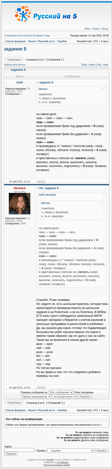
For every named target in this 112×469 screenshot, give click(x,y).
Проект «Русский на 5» (41, 41)
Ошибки (62, 41)
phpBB (50, 460)
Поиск (95, 28)
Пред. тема (87, 64)
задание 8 (15, 48)
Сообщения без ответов (17, 35)
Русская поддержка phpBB (56, 465)
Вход (105, 28)
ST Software (62, 462)
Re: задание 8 (49, 188)
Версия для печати (14, 64)
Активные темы (41, 35)
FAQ (87, 28)
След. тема (102, 64)
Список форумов (15, 41)
